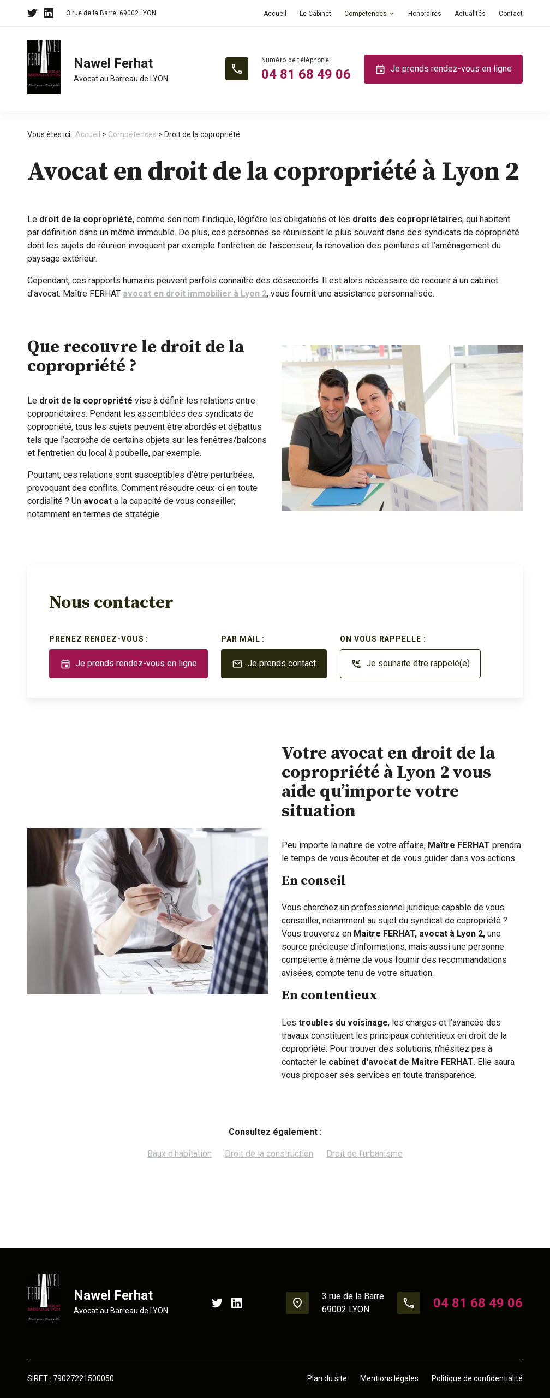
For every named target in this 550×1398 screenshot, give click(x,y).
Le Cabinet (315, 13)
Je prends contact (274, 664)
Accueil (275, 13)
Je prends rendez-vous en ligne (443, 69)
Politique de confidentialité (477, 1378)
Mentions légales (389, 1378)
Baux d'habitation (179, 1153)
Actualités (470, 13)
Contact (511, 13)
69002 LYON (111, 13)
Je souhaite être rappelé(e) (410, 664)
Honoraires (424, 13)
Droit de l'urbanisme (364, 1153)
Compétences (365, 13)
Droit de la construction (269, 1153)
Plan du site (327, 1378)
